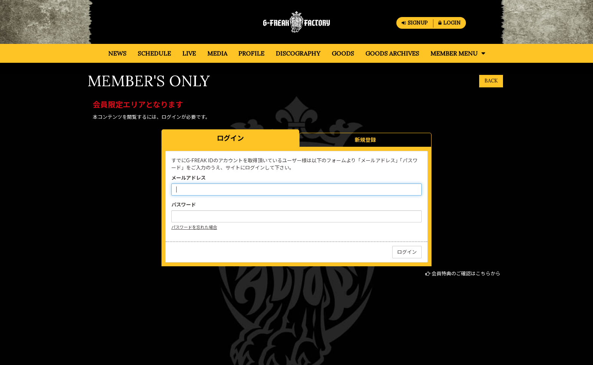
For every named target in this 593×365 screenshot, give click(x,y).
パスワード (183, 205)
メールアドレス (188, 178)
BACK (491, 81)
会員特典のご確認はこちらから (466, 273)
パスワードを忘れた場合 (194, 227)
